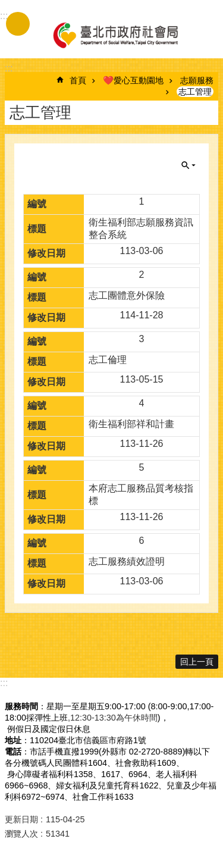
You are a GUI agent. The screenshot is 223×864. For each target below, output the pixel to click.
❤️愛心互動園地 (133, 80)
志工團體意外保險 (127, 295)
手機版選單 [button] (18, 24)
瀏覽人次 (21, 833)
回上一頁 (196, 661)
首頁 (78, 80)
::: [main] (8, 68)
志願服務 (196, 80)
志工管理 (195, 91)
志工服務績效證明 (127, 561)
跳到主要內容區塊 (6, 6)
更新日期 (21, 819)
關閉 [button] (188, 165)
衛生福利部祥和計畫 (131, 424)
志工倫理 (108, 360)
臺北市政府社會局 (114, 34)
